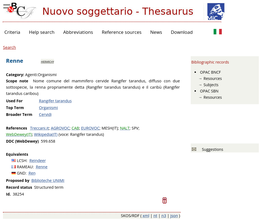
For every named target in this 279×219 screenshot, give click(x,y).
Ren (32, 173)
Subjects (211, 84)
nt (155, 215)
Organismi (48, 107)
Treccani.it (39, 128)
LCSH (21, 160)
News (156, 32)
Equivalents (17, 154)
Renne (42, 166)
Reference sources (121, 32)
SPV (135, 128)
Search (9, 47)
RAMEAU (25, 166)
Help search (41, 32)
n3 (164, 215)
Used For (14, 100)
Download (182, 32)
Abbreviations (78, 32)
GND (21, 173)
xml (145, 215)
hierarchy (47, 61)
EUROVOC (90, 128)
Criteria (12, 32)
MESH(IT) (110, 128)
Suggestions (211, 149)
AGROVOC (60, 128)
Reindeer (37, 160)
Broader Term (19, 114)
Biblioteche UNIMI (47, 180)
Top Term (15, 107)
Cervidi (45, 114)
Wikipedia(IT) (45, 134)
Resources (213, 78)
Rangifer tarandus (55, 100)
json (174, 215)
